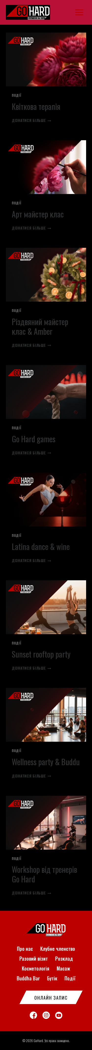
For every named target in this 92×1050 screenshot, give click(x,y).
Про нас (25, 948)
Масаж (63, 968)
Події (16, 95)
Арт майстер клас (38, 214)
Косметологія (35, 968)
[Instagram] (46, 1015)
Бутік (52, 978)
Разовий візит (33, 958)
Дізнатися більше (31, 120)
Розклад (64, 958)
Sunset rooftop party (41, 654)
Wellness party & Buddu (46, 761)
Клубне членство (57, 948)
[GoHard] (30, 12)
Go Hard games (33, 439)
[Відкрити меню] (79, 12)
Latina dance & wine (41, 546)
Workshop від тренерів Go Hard (44, 873)
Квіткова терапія (36, 106)
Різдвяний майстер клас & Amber (40, 326)
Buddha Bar (28, 978)
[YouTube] (58, 1015)
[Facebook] (33, 1015)
